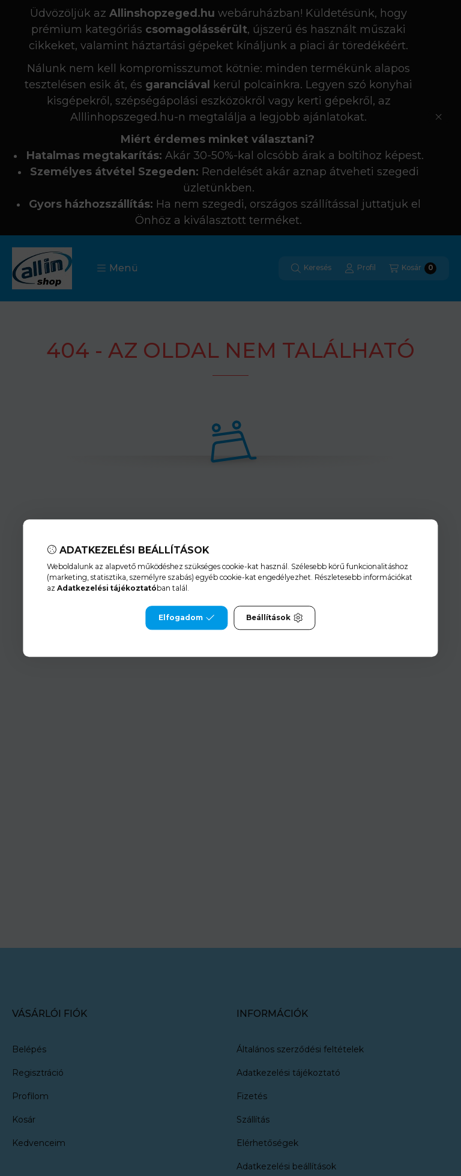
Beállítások (274, 618)
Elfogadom (186, 618)
